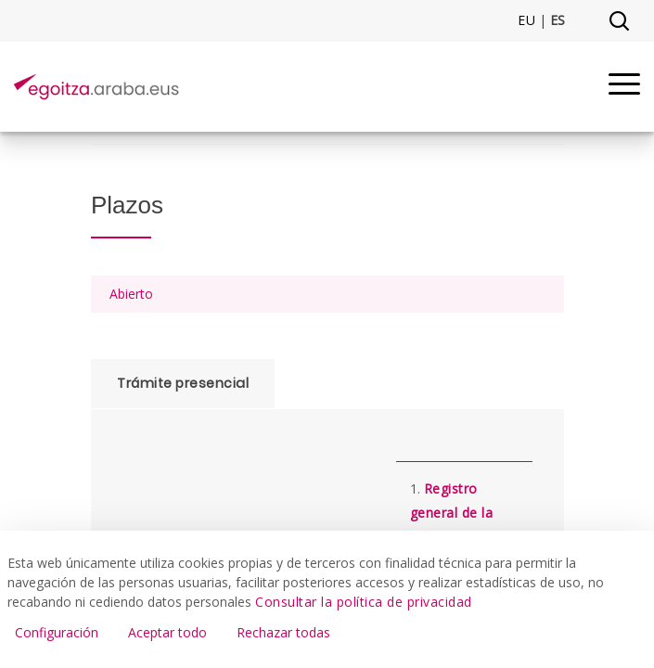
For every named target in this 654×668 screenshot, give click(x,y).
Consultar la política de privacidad (363, 601)
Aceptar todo (167, 632)
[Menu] (624, 86)
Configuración (56, 632)
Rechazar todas (283, 632)
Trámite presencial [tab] (183, 383)
